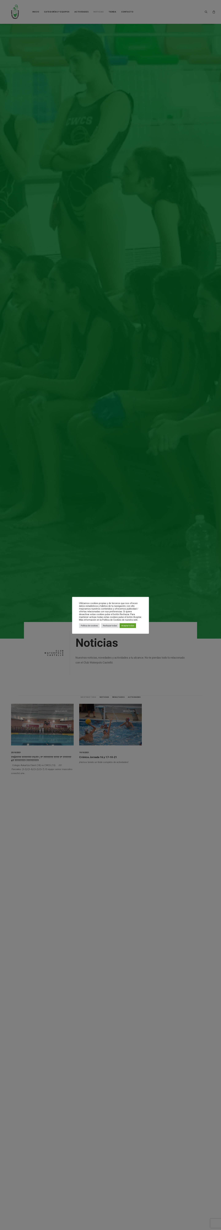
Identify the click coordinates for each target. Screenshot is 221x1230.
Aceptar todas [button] (127, 625)
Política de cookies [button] (89, 625)
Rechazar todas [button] (110, 625)
